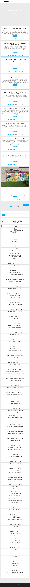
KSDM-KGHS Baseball (15, 502)
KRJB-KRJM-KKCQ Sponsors (15, 237)
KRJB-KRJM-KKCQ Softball (15, 313)
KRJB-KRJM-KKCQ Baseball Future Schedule (15, 309)
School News (16, 234)
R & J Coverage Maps (15, 568)
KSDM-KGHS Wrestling (15, 470)
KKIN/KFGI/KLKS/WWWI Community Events (17, 231)
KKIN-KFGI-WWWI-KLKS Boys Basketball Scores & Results (15, 383)
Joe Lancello (12, 119)
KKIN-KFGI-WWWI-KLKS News (15, 343)
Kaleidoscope (15, 577)
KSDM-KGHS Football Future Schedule (15, 461)
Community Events (16, 229)
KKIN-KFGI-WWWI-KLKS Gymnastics (15, 413)
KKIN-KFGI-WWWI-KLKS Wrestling (15, 408)
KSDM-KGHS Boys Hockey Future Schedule (15, 488)
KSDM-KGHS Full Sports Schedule (15, 531)
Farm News (16, 233)
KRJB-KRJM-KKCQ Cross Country (15, 270)
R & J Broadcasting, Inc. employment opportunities (15, 572)
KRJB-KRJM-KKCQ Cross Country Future (15, 272)
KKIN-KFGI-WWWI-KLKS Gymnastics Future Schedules (15, 415)
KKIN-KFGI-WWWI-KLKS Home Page (16, 221)
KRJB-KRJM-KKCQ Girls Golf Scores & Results (15, 327)
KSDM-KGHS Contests (15, 458)
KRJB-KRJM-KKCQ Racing (15, 401)
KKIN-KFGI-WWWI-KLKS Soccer (15, 364)
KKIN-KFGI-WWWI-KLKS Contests (15, 346)
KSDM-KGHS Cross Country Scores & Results (15, 519)
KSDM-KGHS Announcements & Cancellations (15, 456)
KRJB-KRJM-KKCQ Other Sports (15, 334)
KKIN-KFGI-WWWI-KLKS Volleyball (15, 357)
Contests (15, 554)
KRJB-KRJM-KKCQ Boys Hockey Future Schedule (15, 293)
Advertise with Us (15, 570)
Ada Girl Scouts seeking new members (15, 123)
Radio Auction (15, 574)
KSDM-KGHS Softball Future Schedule (15, 509)
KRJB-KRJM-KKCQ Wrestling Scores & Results (15, 306)
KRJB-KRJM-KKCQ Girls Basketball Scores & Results (15, 290)
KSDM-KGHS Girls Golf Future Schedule (15, 528)
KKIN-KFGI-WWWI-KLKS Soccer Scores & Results (15, 367)
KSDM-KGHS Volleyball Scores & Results (15, 468)
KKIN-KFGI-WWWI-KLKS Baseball (15, 424)
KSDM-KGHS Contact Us (16, 517)
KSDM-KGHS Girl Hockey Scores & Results (15, 495)
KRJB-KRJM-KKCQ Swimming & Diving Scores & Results (15, 279)
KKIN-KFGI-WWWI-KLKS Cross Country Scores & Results (15, 378)
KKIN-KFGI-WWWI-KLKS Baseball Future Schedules (15, 426)
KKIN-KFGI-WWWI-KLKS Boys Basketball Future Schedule (15, 382)
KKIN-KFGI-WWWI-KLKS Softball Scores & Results (15, 433)
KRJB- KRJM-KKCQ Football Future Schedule (15, 261)
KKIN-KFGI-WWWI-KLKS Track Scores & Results (15, 449)
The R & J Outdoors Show (15, 552)
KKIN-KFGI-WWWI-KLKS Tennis (15, 359)
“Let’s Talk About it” (15, 575)
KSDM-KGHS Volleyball (15, 465)
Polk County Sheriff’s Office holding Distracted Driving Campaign (15, 93)
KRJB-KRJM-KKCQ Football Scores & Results (15, 263)
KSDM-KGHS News (15, 454)
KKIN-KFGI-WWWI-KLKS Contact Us (16, 256)
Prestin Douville (11, 38)
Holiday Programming (15, 563)
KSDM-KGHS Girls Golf (15, 526)
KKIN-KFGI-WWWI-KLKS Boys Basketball (15, 380)
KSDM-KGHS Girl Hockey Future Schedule (15, 493)
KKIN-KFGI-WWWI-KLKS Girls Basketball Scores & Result (15, 389)
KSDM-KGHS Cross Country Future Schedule (15, 514)
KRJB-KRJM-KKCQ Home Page (16, 220)
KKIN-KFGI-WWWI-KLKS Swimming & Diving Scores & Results (15, 373)
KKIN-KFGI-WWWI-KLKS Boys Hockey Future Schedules (15, 392)
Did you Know (15, 239)
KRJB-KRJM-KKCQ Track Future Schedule (15, 330)
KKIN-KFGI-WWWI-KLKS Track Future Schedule (15, 447)
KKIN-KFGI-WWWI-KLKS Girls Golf (15, 440)
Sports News (15, 246)
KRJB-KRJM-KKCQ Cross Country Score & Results (15, 274)
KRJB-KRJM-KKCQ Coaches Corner (15, 533)
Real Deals (15, 561)
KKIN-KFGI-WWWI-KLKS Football (15, 348)
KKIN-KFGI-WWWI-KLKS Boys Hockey (15, 390)
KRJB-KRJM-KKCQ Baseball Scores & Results (15, 311)
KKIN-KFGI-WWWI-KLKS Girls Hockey (15, 403)
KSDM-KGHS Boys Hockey (15, 486)
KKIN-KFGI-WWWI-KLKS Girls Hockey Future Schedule (15, 405)
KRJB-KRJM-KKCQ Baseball (15, 307)
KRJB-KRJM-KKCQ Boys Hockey (15, 295)
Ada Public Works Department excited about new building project (15, 76)
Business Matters (15, 549)
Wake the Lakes (15, 565)
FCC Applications (15, 248)
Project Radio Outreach (15, 250)
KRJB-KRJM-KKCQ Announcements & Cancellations (15, 396)
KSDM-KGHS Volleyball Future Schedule (15, 466)
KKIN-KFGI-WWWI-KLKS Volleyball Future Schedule (15, 355)
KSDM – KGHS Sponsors (15, 241)
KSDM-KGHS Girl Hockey (15, 491)
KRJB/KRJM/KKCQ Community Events (17, 230)
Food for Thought (15, 558)
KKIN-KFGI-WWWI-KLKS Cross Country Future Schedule (15, 376)
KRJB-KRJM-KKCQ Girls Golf (15, 323)
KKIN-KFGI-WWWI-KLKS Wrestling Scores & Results (15, 412)
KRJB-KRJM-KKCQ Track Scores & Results (15, 332)
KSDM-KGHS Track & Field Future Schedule (15, 498)
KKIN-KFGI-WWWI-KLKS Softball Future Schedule (15, 431)
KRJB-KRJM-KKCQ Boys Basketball (15, 281)
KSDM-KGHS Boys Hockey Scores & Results (15, 489)
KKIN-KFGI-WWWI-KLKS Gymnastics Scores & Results (15, 417)
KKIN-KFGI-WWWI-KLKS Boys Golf (15, 435)
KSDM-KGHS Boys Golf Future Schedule (15, 522)
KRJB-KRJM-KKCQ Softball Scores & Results (15, 316)
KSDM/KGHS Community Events (17, 232)
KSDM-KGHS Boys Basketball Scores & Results (15, 479)
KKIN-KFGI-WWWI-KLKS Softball (15, 429)
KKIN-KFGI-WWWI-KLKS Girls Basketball (15, 385)
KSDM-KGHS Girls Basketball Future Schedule (15, 482)
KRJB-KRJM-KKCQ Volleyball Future (15, 267)
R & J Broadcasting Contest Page (15, 540)
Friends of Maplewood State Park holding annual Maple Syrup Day (15, 44)
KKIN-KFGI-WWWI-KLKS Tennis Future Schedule (15, 360)
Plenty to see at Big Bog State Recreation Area (15, 28)
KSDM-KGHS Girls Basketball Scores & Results (15, 484)
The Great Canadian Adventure (15, 542)
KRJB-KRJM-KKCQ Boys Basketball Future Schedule (15, 283)
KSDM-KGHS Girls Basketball (15, 481)
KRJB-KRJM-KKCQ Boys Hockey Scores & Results (15, 291)
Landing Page (16, 218)
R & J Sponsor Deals (15, 244)
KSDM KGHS (15, 516)
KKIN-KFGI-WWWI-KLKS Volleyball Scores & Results (15, 353)
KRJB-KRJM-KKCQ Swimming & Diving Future (15, 277)
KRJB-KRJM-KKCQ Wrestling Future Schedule (15, 304)
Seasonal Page (15, 538)
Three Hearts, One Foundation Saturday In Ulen (15, 108)
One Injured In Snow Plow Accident (15, 153)
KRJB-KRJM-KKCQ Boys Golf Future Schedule (15, 320)
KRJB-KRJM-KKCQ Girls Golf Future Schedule (15, 325)
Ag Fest (15, 535)
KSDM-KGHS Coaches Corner (15, 452)
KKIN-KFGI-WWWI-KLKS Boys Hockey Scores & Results (15, 394)
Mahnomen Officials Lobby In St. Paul (15, 189)
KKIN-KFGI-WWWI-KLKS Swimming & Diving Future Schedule (15, 371)
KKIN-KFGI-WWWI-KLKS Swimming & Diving (15, 369)
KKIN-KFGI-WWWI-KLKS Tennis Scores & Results (15, 362)
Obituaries (15, 556)
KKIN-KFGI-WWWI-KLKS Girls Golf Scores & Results (15, 443)
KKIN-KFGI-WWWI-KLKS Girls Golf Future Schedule (15, 442)
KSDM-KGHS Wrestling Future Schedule (15, 472)
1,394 (18, 206)
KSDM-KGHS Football (15, 459)
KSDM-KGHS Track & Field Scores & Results (15, 500)
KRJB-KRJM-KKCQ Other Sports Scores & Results (15, 337)
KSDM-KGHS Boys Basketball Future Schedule (15, 477)
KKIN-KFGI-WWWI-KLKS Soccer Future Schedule (15, 366)
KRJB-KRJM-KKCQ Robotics (15, 399)
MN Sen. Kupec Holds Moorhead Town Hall (15, 138)
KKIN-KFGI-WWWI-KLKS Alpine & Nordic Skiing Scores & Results (15, 422)
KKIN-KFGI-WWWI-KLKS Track (15, 445)
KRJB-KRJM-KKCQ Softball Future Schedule (15, 314)
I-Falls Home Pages (16, 222)
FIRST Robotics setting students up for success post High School (15, 60)
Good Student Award (15, 551)
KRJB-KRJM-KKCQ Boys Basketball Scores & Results (15, 284)
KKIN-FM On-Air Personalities (15, 339)
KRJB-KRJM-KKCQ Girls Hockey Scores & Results (15, 300)
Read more (15, 52)
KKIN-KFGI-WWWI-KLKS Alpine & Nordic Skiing (15, 419)
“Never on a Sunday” (15, 243)
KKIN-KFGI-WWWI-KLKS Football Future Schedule (15, 350)
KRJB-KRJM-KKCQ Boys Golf (15, 318)
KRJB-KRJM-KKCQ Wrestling (15, 302)
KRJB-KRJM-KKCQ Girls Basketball (15, 286)
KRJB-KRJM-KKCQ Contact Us (15, 547)
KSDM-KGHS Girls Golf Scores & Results (15, 529)
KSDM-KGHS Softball (15, 507)
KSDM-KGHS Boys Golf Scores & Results (15, 524)
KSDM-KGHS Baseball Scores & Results (15, 505)
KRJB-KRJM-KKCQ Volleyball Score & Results (15, 268)
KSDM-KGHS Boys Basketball (15, 475)
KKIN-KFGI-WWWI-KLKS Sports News (15, 341)
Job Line (15, 545)
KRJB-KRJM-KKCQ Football (15, 260)
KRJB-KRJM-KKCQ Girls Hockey (15, 297)
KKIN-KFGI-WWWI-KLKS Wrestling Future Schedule (15, 410)
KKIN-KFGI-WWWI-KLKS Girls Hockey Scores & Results (15, 406)
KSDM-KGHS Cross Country (15, 512)
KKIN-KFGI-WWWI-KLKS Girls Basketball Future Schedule (15, 387)
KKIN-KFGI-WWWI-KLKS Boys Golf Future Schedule (15, 436)
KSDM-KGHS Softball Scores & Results (15, 511)
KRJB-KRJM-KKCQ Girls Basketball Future (15, 288)
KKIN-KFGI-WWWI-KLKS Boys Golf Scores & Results (15, 438)
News (15, 228)
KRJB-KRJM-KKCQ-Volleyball (15, 265)
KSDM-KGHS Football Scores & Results (15, 463)
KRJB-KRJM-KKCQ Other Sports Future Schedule (15, 336)
